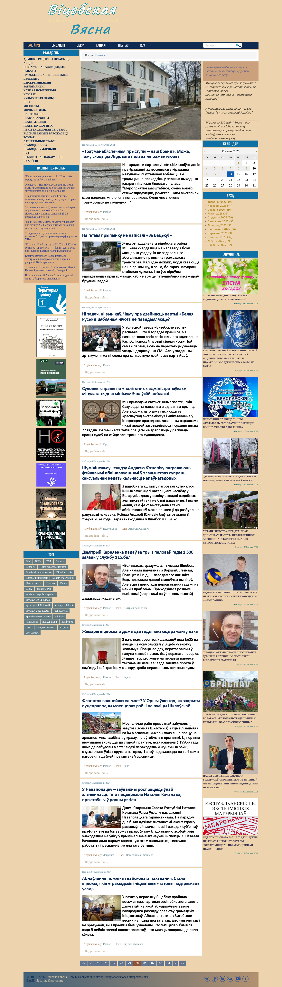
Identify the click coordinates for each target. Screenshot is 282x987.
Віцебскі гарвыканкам (39, 572)
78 (121, 963)
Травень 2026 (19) (220, 202)
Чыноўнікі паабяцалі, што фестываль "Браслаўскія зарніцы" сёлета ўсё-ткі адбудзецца (229, 423)
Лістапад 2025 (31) (220, 225)
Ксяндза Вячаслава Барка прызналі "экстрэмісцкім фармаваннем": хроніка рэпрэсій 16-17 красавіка (47, 259)
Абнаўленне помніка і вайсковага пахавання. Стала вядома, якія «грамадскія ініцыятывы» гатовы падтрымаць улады (140, 883)
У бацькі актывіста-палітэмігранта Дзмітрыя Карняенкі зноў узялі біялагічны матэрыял (229, 656)
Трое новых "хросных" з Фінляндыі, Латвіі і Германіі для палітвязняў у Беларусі (50, 269)
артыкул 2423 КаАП (37, 610)
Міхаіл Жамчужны (63, 577)
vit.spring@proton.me (49, 980)
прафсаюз (67, 621)
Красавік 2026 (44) (220, 205)
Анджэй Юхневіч (138, 528)
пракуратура (49, 621)
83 (160, 963)
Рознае (107, 211)
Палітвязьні (110, 528)
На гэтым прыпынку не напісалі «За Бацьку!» (127, 235)
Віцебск (30, 566)
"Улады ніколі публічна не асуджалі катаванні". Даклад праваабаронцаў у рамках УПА (51, 236)
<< (83, 963)
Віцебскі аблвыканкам (53, 566)
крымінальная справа (38, 616)
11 (206, 174)
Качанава (147, 855)
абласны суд (44, 588)
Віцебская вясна (56, 977)
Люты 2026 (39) (218, 213)
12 (214, 174)
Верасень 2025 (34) (220, 233)
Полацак (51, 583)
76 (105, 963)
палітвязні (32, 621)
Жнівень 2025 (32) (220, 237)
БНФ (38, 561)
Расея (63, 583)
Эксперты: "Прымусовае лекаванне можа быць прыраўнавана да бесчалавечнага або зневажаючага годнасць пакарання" (50, 187)
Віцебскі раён (64, 572)
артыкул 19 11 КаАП (38, 599)
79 (129, 963)
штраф (64, 627)
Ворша (59, 561)
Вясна (92, 30)
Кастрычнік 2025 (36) (222, 229)
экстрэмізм (32, 632)
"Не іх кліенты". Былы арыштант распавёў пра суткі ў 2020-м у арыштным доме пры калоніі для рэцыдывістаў (50, 225)
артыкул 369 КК (64, 605)
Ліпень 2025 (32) (219, 241)
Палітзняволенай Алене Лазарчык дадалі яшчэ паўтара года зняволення (49, 277)
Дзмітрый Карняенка (134, 608)
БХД (48, 561)
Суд (105, 444)
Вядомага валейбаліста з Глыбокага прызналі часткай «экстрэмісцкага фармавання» (230, 596)
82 (152, 963)
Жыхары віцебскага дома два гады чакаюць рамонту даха (140, 631)
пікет (29, 627)
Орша (125, 765)
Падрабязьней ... (96, 219)
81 (144, 963)
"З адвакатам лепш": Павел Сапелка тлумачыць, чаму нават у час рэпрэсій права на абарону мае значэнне (50, 199)
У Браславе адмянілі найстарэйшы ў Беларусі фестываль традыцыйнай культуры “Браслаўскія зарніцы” (230, 718)
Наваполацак (33, 583)
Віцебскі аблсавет (132, 944)
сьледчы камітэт (45, 627)
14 (230, 174)
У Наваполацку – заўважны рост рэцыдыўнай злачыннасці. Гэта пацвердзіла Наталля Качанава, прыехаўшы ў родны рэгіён (131, 794)
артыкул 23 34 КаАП (38, 605)
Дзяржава (108, 855)
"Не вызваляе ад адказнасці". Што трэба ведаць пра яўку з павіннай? (48, 178)
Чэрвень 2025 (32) (220, 245)
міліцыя (59, 616)
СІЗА (29, 588)
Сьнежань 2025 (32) (221, 221)
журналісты (61, 610)
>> (182, 963)
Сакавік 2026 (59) (219, 209)
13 (222, 174)
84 (168, 963)
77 (113, 963)
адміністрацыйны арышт (40, 594)
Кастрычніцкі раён (37, 577)
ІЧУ (28, 561)
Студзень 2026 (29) (220, 217)
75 (97, 963)
